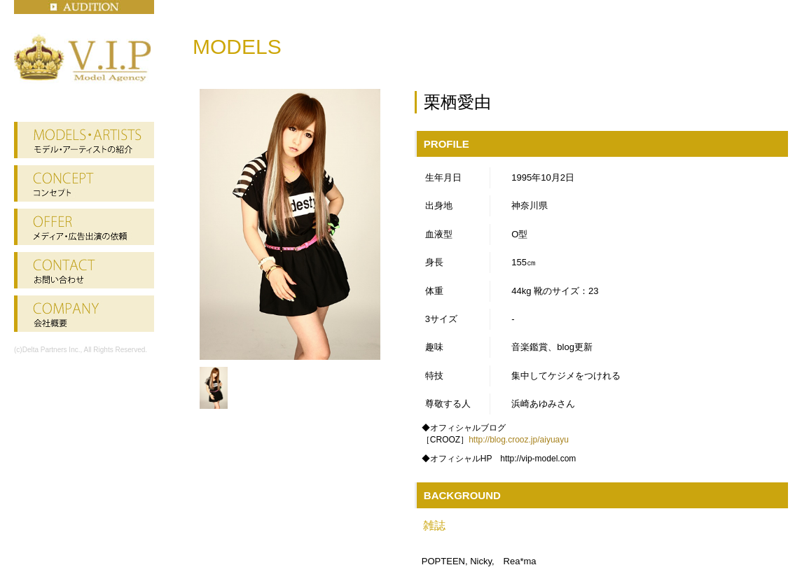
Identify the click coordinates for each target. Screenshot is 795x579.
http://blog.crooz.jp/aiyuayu (519, 440)
